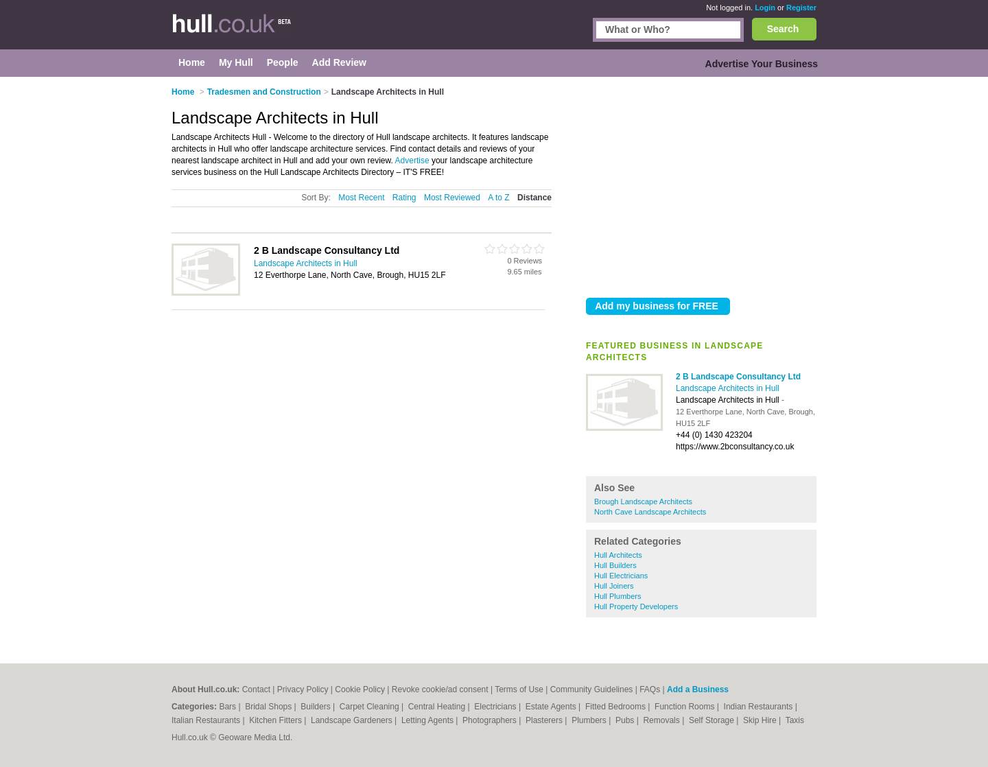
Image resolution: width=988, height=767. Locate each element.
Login (765, 7)
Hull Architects (618, 555)
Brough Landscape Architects (643, 501)
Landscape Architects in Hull (727, 388)
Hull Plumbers (617, 596)
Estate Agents (552, 706)
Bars (228, 706)
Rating (404, 197)
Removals (662, 720)
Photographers (490, 720)
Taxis (795, 720)
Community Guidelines (591, 689)
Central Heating (438, 706)
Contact (256, 689)
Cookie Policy (360, 689)
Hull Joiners (613, 586)
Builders (317, 706)
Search (783, 28)
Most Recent (361, 197)
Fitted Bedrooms (616, 706)
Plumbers (590, 720)
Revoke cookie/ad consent (440, 689)
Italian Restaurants (207, 720)
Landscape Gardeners (353, 720)
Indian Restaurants (759, 706)
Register (801, 7)
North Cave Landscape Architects (650, 512)
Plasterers (545, 720)
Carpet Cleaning (370, 706)
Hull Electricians (621, 575)
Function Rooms (686, 706)
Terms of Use (519, 689)
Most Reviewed (452, 197)
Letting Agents (428, 720)
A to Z (498, 197)
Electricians (496, 706)
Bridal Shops (269, 706)
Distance (534, 197)
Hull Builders (615, 565)
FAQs (649, 689)
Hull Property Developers (636, 606)
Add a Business (698, 689)
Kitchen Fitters (276, 720)
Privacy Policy (303, 689)
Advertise (412, 160)
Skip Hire (761, 720)
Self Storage (712, 720)
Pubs (626, 720)
